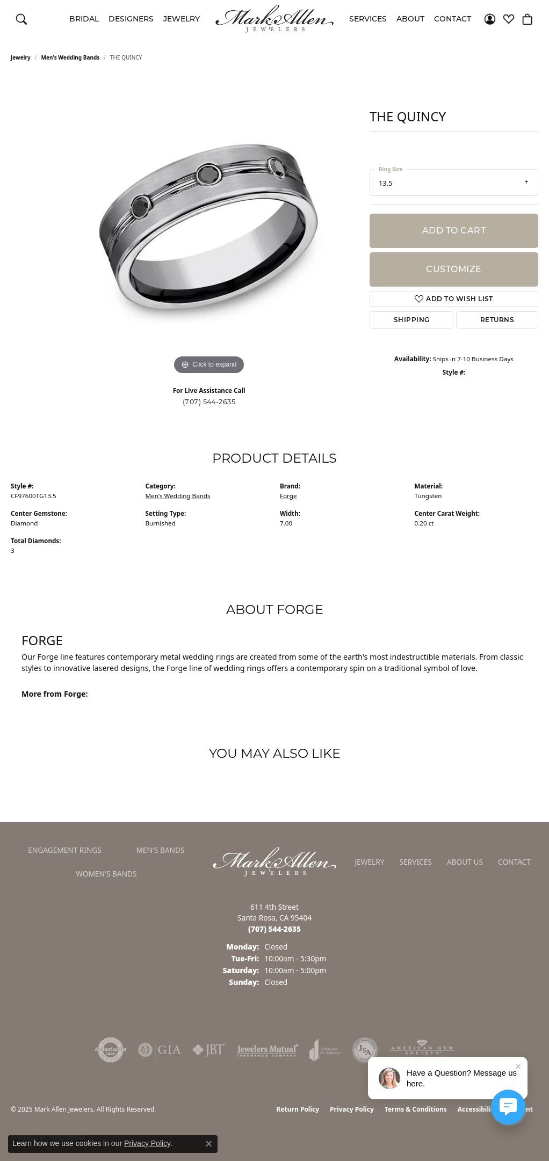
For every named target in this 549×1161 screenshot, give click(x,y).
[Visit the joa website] (325, 1049)
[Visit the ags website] (422, 1049)
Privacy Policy (352, 1109)
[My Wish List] (508, 19)
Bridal (84, 19)
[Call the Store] (274, 929)
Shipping (412, 320)
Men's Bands (160, 850)
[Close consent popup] (209, 1144)
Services (368, 19)
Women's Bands (106, 873)
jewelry (21, 57)
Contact (452, 19)
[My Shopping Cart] (527, 19)
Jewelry (181, 19)
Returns (497, 320)
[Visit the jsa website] (365, 1049)
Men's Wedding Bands (70, 57)
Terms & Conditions (416, 1109)
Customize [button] (453, 269)
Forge (288, 496)
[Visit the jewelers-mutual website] (268, 1049)
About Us (465, 862)
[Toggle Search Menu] (21, 19)
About (410, 19)
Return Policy (298, 1109)
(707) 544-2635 (209, 402)
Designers (131, 19)
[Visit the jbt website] (209, 1049)
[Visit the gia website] (159, 1049)
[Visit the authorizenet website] (110, 1049)
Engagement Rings (65, 850)
